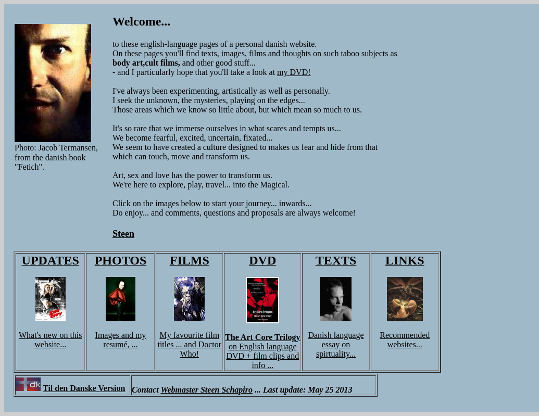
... (135, 344)
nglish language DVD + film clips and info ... (262, 356)
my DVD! (293, 72)
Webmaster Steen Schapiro (206, 389)
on (234, 346)
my (140, 335)
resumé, (117, 344)
